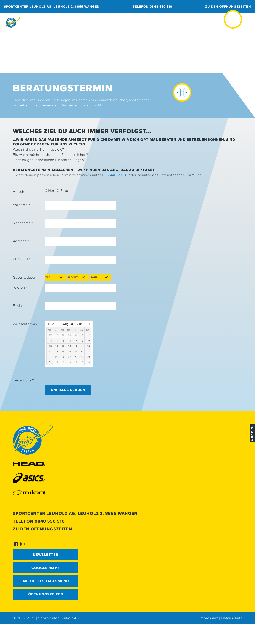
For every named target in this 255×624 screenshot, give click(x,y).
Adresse (21, 241)
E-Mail (19, 305)
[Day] (55, 277)
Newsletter (45, 554)
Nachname (23, 223)
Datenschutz (231, 618)
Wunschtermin (25, 324)
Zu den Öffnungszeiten (228, 6)
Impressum (209, 618)
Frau (62, 190)
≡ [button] (233, 13)
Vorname (21, 205)
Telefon (20, 287)
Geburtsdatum (25, 277)
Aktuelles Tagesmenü (46, 581)
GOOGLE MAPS (45, 568)
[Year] (100, 277)
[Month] (78, 277)
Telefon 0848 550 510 (152, 6)
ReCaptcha (23, 380)
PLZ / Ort (22, 259)
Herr (50, 190)
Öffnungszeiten (45, 594)
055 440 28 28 (115, 175)
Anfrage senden (68, 390)
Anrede (19, 191)
